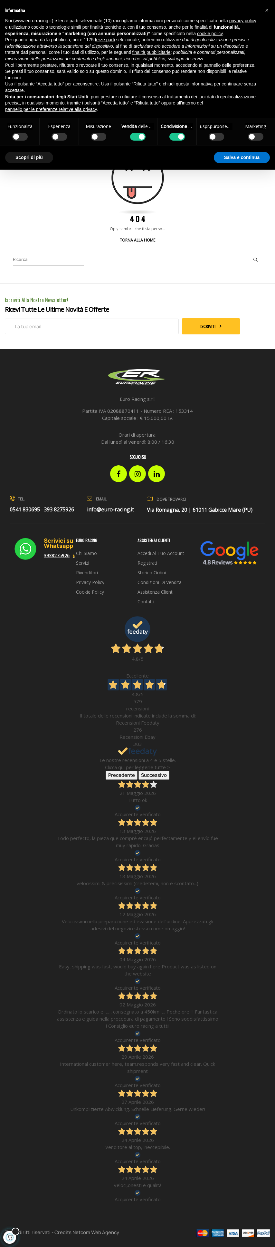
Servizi (82, 563)
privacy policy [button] (242, 20)
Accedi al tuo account (161, 553)
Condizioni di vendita (160, 582)
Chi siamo (86, 553)
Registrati (147, 563)
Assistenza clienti (156, 592)
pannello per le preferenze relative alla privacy (51, 109)
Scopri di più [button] (29, 157)
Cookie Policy (90, 592)
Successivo (154, 775)
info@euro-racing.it (110, 509)
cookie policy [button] (210, 33)
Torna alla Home (137, 240)
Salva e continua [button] (242, 157)
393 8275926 (59, 509)
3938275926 (57, 555)
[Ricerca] (48, 259)
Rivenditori (87, 572)
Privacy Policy (90, 582)
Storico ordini (152, 572)
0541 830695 (25, 509)
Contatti (146, 602)
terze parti (105, 39)
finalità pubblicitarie (151, 52)
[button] (266, 10)
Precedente (121, 775)
